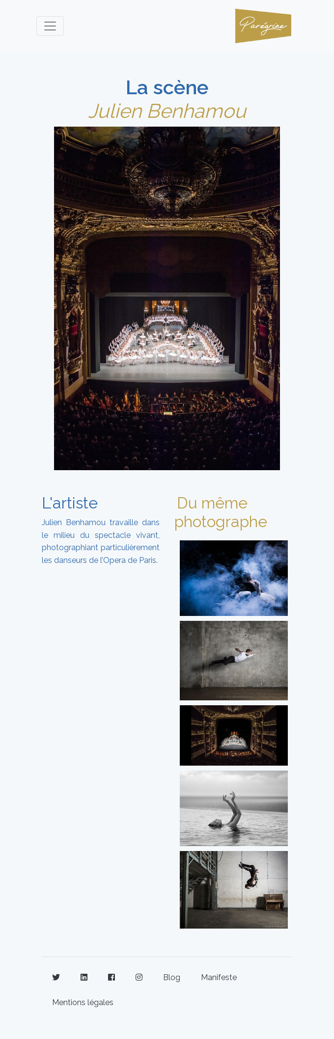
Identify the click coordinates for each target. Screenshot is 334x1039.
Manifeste (219, 977)
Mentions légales (82, 1002)
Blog (171, 977)
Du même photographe (220, 512)
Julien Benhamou (167, 110)
